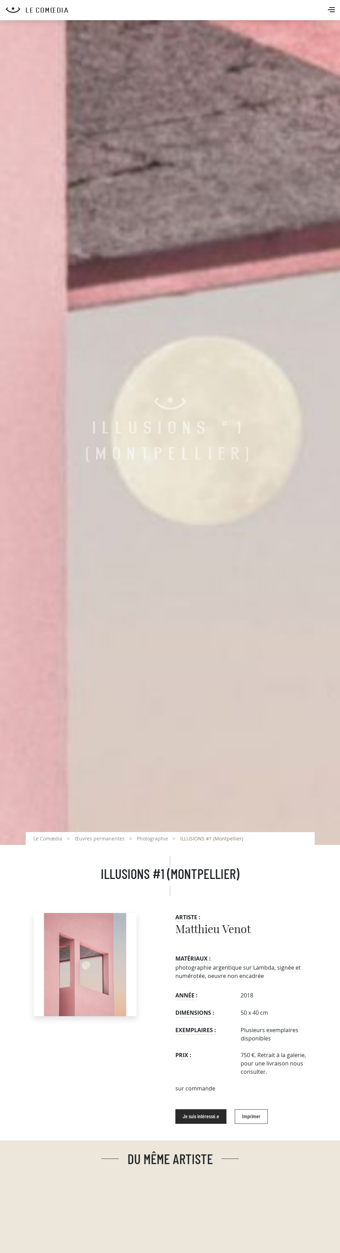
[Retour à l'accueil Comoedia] (173, 10)
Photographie (152, 838)
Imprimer (251, 1116)
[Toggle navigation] (332, 10)
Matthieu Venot (213, 929)
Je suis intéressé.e (201, 1116)
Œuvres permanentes (100, 838)
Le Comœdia (47, 838)
